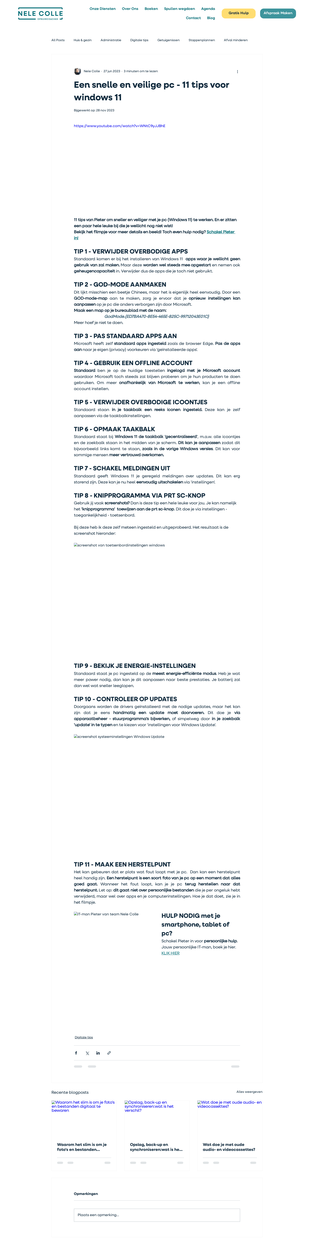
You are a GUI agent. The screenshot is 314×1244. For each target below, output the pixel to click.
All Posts (58, 40)
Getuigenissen (168, 40)
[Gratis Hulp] (239, 14)
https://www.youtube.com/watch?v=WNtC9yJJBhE (119, 126)
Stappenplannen (202, 40)
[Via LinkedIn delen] (98, 1053)
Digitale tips (139, 40)
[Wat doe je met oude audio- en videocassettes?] (229, 1118)
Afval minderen (236, 40)
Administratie (111, 40)
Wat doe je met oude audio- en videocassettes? (229, 1147)
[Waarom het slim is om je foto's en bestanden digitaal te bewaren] (84, 1118)
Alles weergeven (250, 1092)
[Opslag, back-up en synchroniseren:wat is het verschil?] (157, 1118)
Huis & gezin (83, 40)
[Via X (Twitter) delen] (87, 1053)
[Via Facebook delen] (76, 1053)
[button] (102, 9)
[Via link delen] (109, 1053)
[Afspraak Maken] (278, 14)
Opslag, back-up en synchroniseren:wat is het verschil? (155, 1147)
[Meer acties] (237, 71)
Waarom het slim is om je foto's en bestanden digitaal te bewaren (82, 1147)
